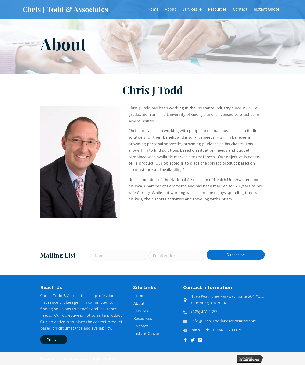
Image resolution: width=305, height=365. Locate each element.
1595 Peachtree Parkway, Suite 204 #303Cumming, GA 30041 (228, 299)
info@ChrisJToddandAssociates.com (223, 320)
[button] (236, 255)
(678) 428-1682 (204, 311)
